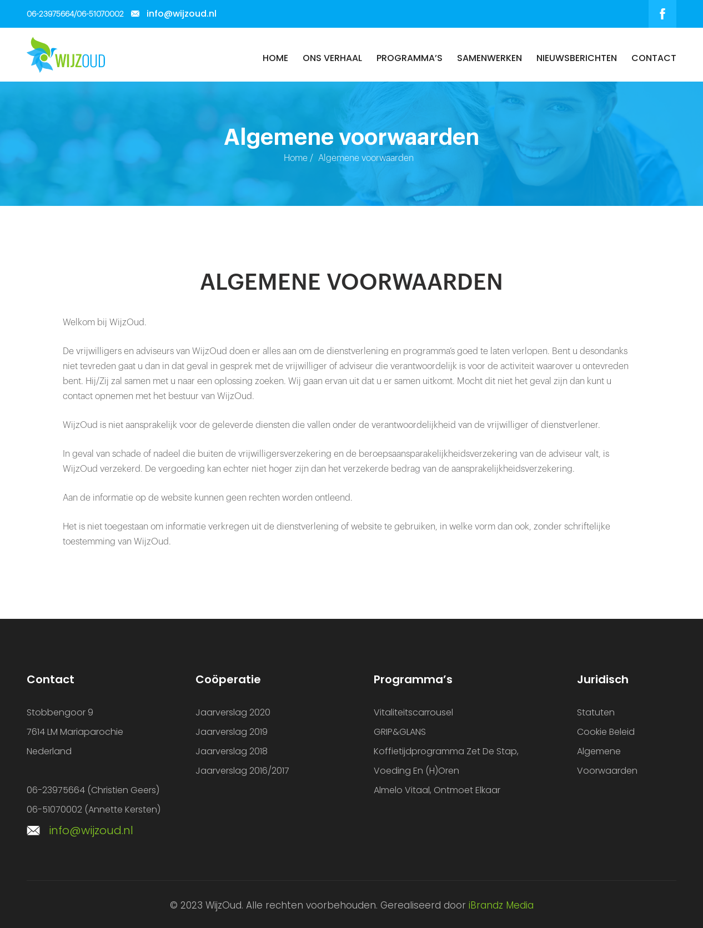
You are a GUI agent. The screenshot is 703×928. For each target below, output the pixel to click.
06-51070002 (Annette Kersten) (93, 809)
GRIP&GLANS (400, 731)
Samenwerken (489, 58)
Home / (298, 158)
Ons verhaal (332, 58)
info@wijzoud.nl (182, 13)
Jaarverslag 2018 (231, 751)
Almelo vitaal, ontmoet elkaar (437, 790)
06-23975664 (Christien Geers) (93, 790)
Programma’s (409, 58)
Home (275, 58)
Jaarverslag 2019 (231, 731)
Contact (653, 58)
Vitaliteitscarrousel (413, 712)
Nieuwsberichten (576, 58)
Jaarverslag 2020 (232, 712)
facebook (662, 14)
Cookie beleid (606, 731)
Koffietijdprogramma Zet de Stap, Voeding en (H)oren (446, 761)
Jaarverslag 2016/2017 (242, 770)
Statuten (596, 712)
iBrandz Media (501, 905)
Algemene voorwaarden (607, 761)
